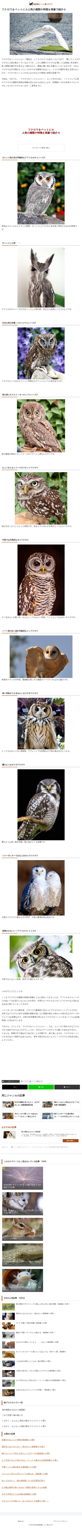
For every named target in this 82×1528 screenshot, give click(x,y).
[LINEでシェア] (41, 1087)
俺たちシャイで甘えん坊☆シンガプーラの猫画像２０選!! (26, 1453)
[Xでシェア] (15, 1087)
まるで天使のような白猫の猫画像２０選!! (19, 1494)
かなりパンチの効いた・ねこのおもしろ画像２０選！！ (25, 1501)
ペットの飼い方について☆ (10, 1081)
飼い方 (39, 1081)
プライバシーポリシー (60, 1521)
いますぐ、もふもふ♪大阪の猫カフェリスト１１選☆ (24, 1426)
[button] (67, 1087)
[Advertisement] (41, 104)
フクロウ (24, 1081)
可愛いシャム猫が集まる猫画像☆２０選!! (19, 1467)
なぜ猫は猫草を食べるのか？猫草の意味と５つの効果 (24, 1487)
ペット (32, 1081)
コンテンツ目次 (38, 148)
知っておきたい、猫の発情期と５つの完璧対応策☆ (23, 1481)
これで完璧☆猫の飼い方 (12, 1415)
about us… (21, 1521)
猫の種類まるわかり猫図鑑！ (14, 1410)
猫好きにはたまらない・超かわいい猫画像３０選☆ (23, 1447)
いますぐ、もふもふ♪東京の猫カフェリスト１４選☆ (24, 1421)
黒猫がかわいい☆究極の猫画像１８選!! (18, 1440)
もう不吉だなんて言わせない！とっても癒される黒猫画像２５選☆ (30, 1460)
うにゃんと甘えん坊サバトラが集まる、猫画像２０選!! (25, 1474)
